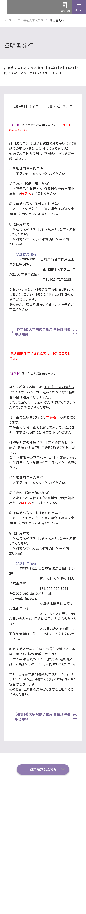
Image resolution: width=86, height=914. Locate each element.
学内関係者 (55, 845)
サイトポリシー (19, 853)
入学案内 (54, 835)
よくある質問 (17, 812)
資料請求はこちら (43, 769)
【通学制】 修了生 (26, 106)
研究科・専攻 (56, 805)
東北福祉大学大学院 (30, 20)
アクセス (14, 805)
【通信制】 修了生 (60, 106)
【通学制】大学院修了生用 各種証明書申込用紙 (42, 332)
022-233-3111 (46, 889)
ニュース (14, 845)
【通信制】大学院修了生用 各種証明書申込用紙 (42, 716)
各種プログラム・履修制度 (24, 836)
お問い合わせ (18, 820)
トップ (7, 20)
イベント (53, 812)
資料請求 (54, 820)
